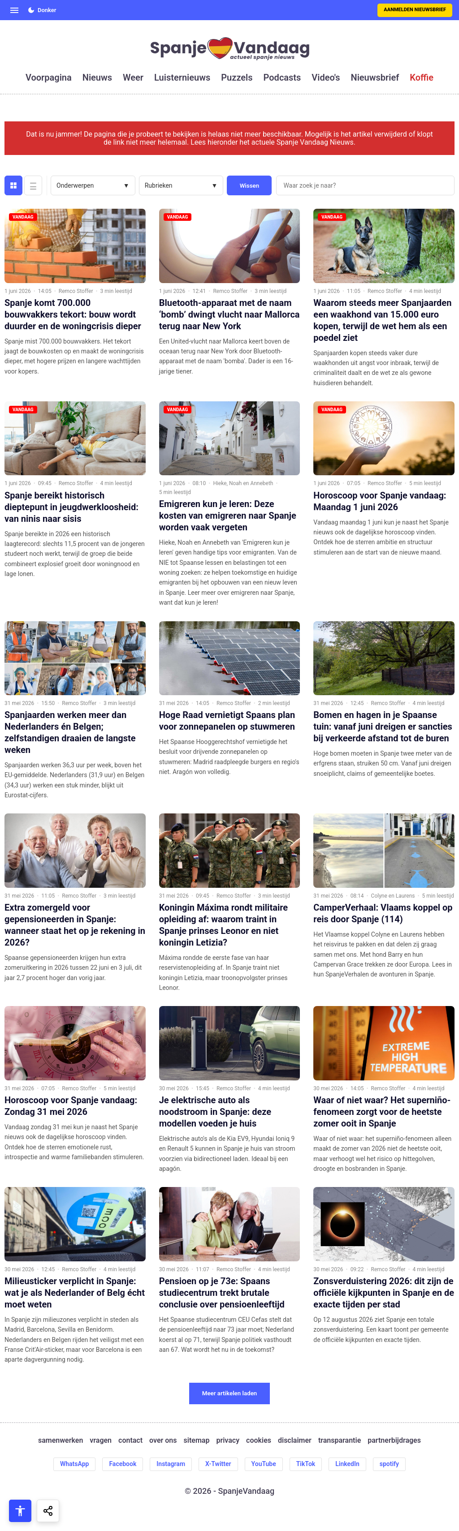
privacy (227, 1440)
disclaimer (295, 1440)
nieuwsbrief (375, 77)
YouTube (263, 1463)
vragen (101, 1440)
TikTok (306, 1463)
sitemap (197, 1440)
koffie (421, 77)
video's (326, 77)
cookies (258, 1440)
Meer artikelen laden (229, 1393)
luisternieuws (182, 77)
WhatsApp (74, 1463)
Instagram (170, 1463)
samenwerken (60, 1440)
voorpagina (49, 77)
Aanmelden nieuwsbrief (415, 10)
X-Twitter (218, 1463)
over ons (163, 1440)
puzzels (236, 77)
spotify (389, 1463)
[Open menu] (14, 10)
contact (130, 1440)
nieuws (97, 77)
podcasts (282, 77)
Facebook (122, 1463)
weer (133, 77)
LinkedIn (347, 1463)
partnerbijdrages (394, 1440)
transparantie (339, 1440)
